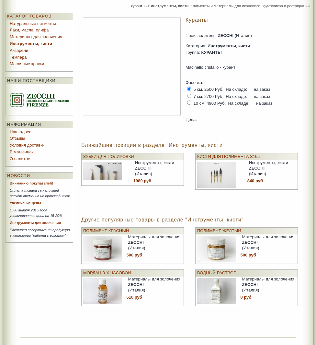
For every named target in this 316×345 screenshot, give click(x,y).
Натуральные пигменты (33, 23)
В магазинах (22, 151)
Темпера (18, 57)
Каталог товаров (29, 16)
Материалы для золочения (36, 36)
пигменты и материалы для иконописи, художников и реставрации (251, 6)
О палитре (20, 158)
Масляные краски (27, 63)
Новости (18, 175)
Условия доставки (27, 145)
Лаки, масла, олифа (29, 30)
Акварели (19, 50)
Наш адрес (20, 131)
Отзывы (17, 138)
